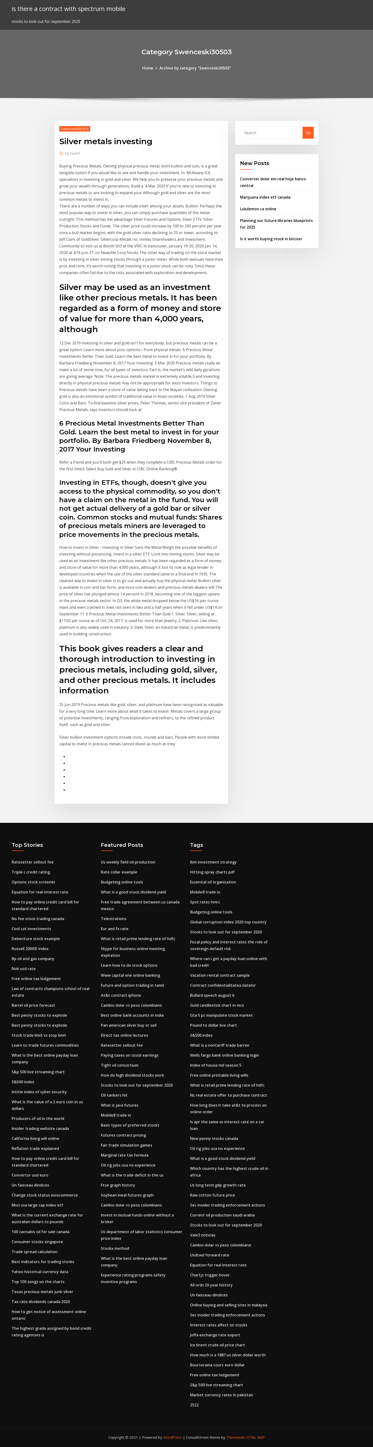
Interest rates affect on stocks (218, 1325)
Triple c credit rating (31, 872)
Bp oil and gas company (33, 958)
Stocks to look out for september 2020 (137, 1085)
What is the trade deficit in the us (132, 1175)
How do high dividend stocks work (132, 1075)
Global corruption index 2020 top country (228, 922)
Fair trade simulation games (126, 1145)
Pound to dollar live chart (213, 1025)
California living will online (35, 1138)
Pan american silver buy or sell (129, 1025)
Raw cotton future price (212, 1195)
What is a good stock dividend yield (133, 892)
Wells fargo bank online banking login (224, 1055)
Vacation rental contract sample (220, 975)
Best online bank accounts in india (132, 1015)
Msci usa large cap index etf (37, 1205)
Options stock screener (33, 882)
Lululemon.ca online (258, 208)
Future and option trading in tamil (132, 985)
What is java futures (119, 1105)
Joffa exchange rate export (215, 1335)
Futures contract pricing (123, 1135)
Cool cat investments (31, 928)
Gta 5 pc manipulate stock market (221, 1015)
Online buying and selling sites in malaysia (228, 1305)
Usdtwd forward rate (209, 1255)
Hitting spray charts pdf (212, 872)
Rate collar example (119, 872)
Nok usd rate (24, 968)
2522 (194, 1405)
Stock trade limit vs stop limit (39, 1035)
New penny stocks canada (214, 1138)
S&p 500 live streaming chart (38, 1071)
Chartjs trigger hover (210, 1275)
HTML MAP (255, 1437)
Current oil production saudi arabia (222, 1215)
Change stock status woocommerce (45, 1195)
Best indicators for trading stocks (43, 1261)
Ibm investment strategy (213, 862)
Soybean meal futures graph (127, 1195)
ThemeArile (235, 1437)
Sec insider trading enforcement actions (227, 1205)
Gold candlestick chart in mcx (217, 1005)
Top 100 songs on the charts (38, 1281)
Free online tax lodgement (36, 978)
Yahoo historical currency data (40, 1271)
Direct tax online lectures (124, 1035)
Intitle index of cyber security (39, 1091)
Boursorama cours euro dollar (217, 1365)
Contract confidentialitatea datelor (223, 985)
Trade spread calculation (35, 1251)
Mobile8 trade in (116, 1115)
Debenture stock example (36, 938)
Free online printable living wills (219, 1075)
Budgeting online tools (122, 882)
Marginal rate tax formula (124, 1155)
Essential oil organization (213, 882)
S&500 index (23, 1081)
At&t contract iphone (121, 995)
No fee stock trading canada (38, 918)
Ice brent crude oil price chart (217, 1345)
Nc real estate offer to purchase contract (228, 1095)
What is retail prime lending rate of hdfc (138, 938)
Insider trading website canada (40, 1128)
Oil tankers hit (114, 1095)
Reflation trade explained (35, 1148)
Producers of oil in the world (38, 1118)
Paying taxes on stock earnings (130, 1055)
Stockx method (115, 1248)
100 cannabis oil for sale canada (40, 1231)
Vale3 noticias (203, 1235)
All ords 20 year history (211, 1285)
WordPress (172, 1437)
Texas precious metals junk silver (42, 1291)
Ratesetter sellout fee (33, 862)
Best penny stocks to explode (39, 1015)
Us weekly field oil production (128, 862)
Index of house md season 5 (215, 1065)
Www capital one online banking (130, 975)
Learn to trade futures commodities (45, 1045)
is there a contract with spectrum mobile (68, 9)
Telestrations (113, 918)
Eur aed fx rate (114, 928)
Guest (72, 153)
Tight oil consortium (119, 1065)
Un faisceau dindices (30, 1185)
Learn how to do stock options (129, 965)
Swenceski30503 (74, 128)
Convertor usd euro (30, 1175)
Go (308, 132)
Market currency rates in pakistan (221, 1395)
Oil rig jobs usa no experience (128, 1165)
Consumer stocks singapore (37, 1241)
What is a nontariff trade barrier (220, 1045)
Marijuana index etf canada (265, 197)
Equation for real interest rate (40, 892)
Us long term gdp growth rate (218, 1185)
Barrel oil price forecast (33, 1005)
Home (147, 68)
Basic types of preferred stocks (130, 1125)
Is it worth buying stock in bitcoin (271, 238)
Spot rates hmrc (205, 902)
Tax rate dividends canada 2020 (41, 1301)
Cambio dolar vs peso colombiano (131, 1005)
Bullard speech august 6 (212, 995)
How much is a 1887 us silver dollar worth (228, 1355)
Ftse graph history (118, 1185)
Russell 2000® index (30, 948)
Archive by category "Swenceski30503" (195, 68)
